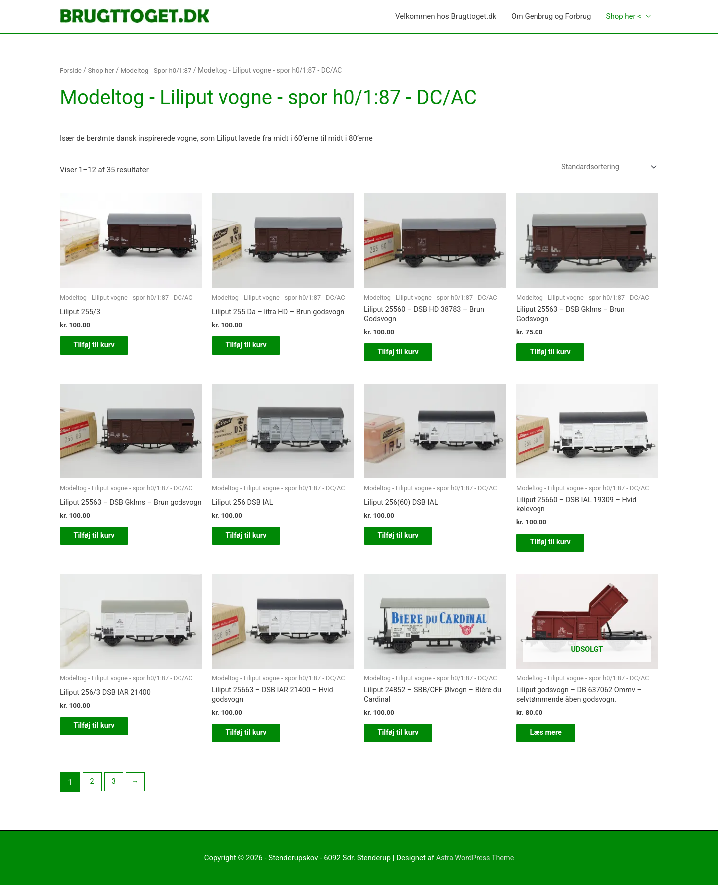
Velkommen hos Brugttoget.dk (445, 16)
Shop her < (623, 16)
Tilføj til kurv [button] (101, 347)
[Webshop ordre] (605, 168)
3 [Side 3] (115, 792)
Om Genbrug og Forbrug (551, 16)
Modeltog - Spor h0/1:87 (159, 71)
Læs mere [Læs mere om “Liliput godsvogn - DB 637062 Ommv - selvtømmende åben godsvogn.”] (552, 742)
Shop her (102, 71)
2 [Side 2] (92, 792)
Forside (71, 71)
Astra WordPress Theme (475, 868)
